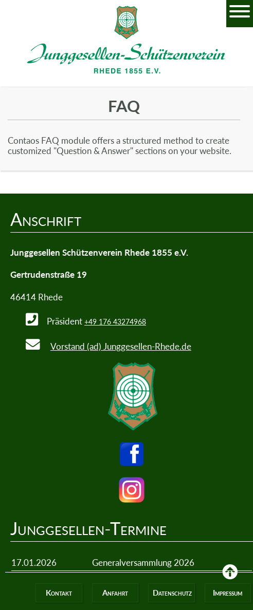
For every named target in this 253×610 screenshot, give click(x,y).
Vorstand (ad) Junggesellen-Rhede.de (120, 346)
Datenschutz (172, 592)
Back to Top (230, 579)
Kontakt (59, 592)
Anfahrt (115, 592)
